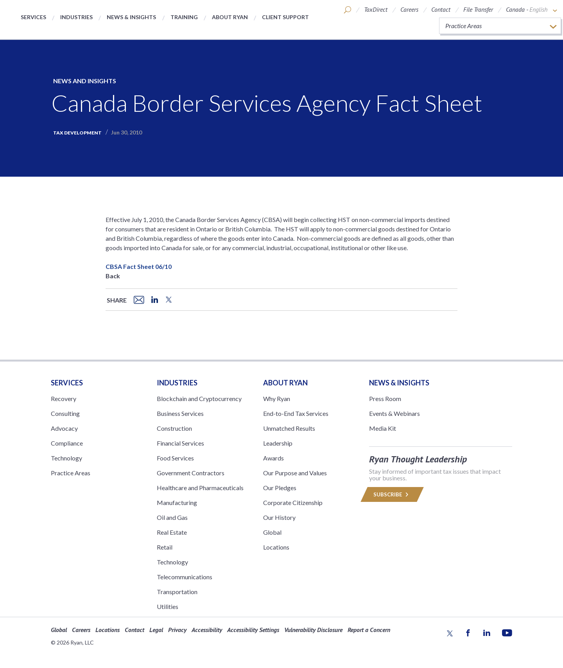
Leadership (277, 443)
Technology (66, 458)
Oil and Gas (172, 517)
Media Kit (382, 428)
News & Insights (131, 17)
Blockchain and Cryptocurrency (199, 398)
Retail (164, 547)
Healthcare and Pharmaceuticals (200, 487)
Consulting (65, 413)
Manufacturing (177, 502)
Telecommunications (184, 576)
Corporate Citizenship (293, 502)
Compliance (67, 443)
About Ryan (230, 17)
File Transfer (478, 9)
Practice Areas (70, 472)
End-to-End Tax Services (295, 413)
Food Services (175, 458)
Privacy (177, 630)
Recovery (63, 398)
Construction (174, 428)
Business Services (180, 413)
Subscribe (392, 494)
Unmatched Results (289, 428)
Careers (409, 9)
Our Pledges (279, 487)
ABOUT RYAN (285, 382)
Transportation (177, 591)
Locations (276, 547)
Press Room (385, 398)
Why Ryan (276, 398)
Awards (273, 458)
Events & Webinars (394, 413)
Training (184, 17)
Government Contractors (190, 472)
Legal (156, 630)
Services (33, 17)
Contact (440, 9)
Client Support (285, 17)
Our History (279, 517)
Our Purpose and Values (295, 472)
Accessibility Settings (253, 630)
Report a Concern (369, 630)
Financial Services (180, 443)
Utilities (167, 606)
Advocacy (64, 428)
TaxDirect (375, 9)
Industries (76, 17)
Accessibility (207, 630)
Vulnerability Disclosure (313, 630)
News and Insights (84, 80)
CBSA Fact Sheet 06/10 (139, 266)
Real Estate (172, 532)
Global (272, 532)
